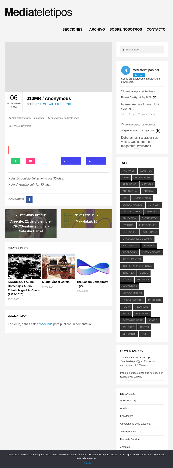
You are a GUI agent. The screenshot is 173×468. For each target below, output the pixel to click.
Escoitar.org (126, 416)
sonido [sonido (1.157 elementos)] (152, 320)
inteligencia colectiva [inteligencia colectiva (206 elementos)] (137, 266)
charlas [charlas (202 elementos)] (149, 191)
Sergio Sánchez (130, 130)
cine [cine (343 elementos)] (125, 198)
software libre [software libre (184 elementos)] (133, 320)
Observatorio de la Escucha (135, 423)
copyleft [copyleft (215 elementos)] (154, 204)
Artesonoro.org (128, 400)
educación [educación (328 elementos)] (129, 218)
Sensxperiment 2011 (131, 431)
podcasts (68, 118)
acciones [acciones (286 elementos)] (129, 170)
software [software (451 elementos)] (142, 313)
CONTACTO (156, 29)
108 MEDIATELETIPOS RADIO (55, 104)
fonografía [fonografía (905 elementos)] (149, 232)
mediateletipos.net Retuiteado (140, 91)
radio (76, 118)
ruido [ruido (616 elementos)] (126, 313)
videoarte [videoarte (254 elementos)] (129, 334)
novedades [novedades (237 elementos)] (130, 286)
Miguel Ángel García (55, 281)
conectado (45, 324)
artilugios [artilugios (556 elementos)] (129, 184)
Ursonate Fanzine (130, 439)
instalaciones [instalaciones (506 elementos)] (151, 252)
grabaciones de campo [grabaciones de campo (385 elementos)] (137, 238)
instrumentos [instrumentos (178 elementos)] (132, 259)
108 (14, 118)
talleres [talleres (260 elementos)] (128, 327)
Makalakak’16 (86, 221)
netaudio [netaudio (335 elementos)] (143, 279)
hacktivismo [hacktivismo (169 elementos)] (130, 245)
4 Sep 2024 (145, 97)
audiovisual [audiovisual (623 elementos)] (130, 191)
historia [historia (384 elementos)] (149, 245)
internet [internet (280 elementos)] (128, 273)
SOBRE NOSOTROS (125, 29)
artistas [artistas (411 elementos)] (147, 184)
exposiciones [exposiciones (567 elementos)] (147, 225)
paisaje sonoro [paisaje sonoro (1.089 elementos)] (133, 300)
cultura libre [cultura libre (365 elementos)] (131, 211)
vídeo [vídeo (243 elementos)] (144, 334)
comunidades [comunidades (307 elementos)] (142, 198)
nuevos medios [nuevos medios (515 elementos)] (132, 293)
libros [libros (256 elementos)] (144, 273)
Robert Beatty (129, 97)
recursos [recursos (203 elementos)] (142, 307)
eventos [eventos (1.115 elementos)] (128, 225)
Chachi (87, 463)
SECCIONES (72, 29)
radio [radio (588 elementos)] (126, 307)
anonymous (57, 118)
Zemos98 (125, 447)
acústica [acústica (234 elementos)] (146, 170)
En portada (38, 118)
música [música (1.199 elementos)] (127, 279)
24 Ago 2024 (148, 130)
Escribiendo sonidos (131, 376)
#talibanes (144, 146)
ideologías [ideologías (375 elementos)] (130, 252)
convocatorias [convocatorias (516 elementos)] (132, 204)
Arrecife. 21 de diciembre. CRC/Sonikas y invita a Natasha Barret (31, 226)
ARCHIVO (97, 29)
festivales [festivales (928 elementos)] (129, 232)
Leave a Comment (21, 126)
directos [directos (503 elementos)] (152, 211)
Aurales (124, 408)
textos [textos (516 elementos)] (144, 327)
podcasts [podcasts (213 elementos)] (154, 300)
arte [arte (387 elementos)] (126, 177)
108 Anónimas (24, 118)
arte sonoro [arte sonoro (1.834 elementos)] (142, 177)
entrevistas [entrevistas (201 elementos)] (149, 218)
